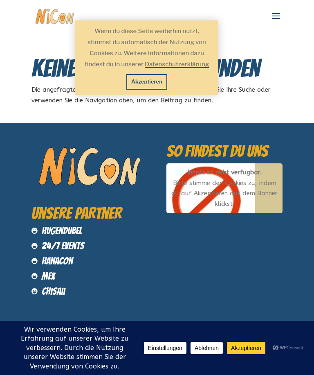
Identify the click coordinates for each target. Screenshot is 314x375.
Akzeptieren (146, 81)
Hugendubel (62, 231)
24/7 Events (63, 246)
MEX (48, 276)
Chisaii (53, 291)
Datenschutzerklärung (177, 64)
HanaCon (57, 261)
